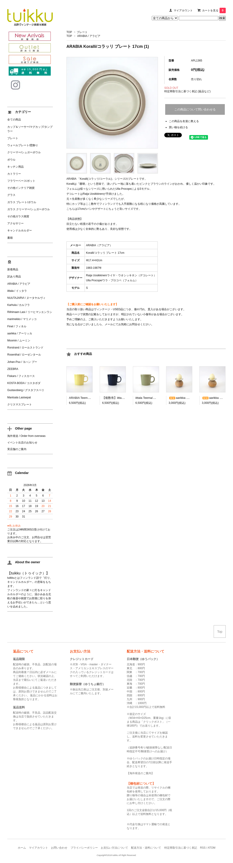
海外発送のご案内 (140, 773)
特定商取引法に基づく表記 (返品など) (187, 91)
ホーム (22, 847)
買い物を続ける (178, 127)
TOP (69, 32)
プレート (82, 32)
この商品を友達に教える (184, 121)
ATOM (211, 847)
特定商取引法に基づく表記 (180, 847)
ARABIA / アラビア (88, 36)
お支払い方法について (114, 847)
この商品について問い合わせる (195, 109)
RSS (203, 847)
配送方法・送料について (146, 847)
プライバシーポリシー (84, 847)
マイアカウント (183, 10)
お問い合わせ (59, 847)
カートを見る (214, 10)
